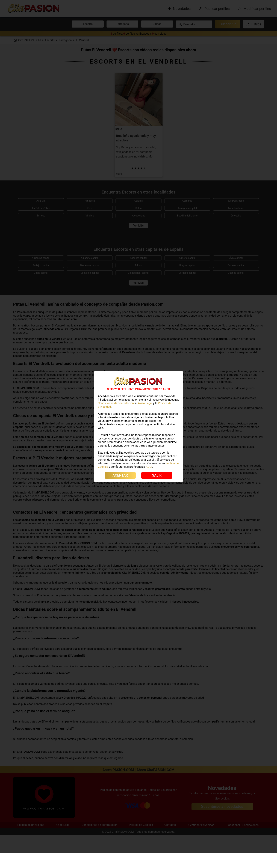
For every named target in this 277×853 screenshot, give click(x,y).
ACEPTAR (120, 475)
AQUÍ (149, 466)
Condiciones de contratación (116, 403)
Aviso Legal (145, 403)
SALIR (156, 475)
